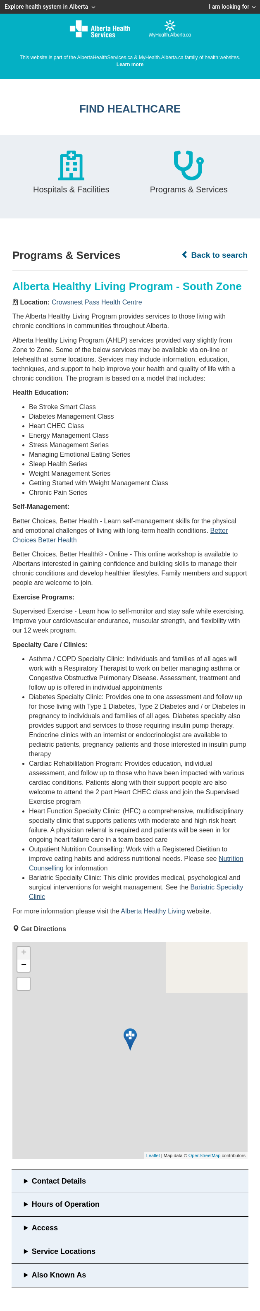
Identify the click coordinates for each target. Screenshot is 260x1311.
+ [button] (23, 953)
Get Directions (43, 928)
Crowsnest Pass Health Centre (97, 302)
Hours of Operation (66, 1204)
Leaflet (153, 1155)
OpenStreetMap (204, 1155)
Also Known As (59, 1275)
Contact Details (59, 1181)
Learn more (130, 64)
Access (45, 1228)
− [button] (23, 965)
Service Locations (63, 1251)
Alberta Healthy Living (154, 911)
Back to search (214, 254)
